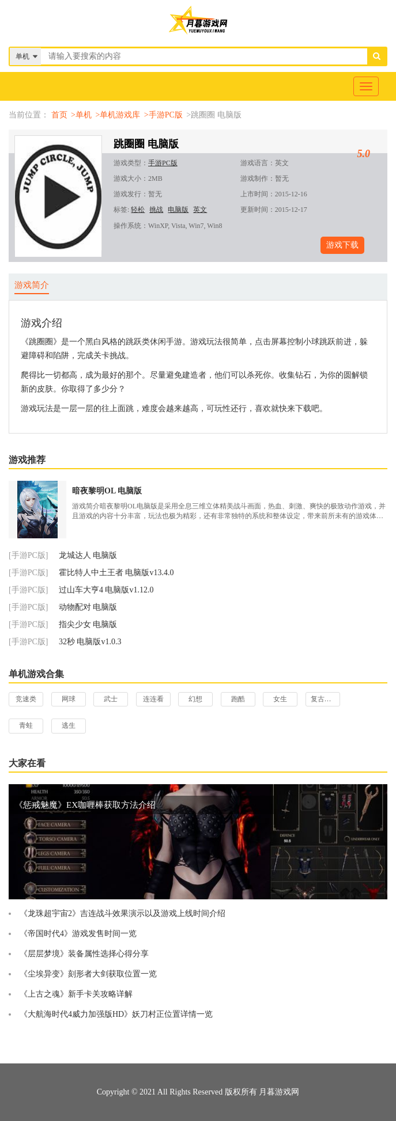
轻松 (138, 210)
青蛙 (26, 725)
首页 (59, 115)
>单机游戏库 (117, 115)
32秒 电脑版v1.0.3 (90, 641)
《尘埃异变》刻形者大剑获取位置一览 (88, 974)
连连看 (153, 699)
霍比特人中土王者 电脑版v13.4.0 (116, 572)
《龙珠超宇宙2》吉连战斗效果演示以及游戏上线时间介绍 (122, 913)
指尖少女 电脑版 (88, 624)
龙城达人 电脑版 (88, 555)
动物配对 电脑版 (88, 607)
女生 (280, 699)
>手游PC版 (163, 115)
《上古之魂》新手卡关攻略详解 (76, 994)
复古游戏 (324, 699)
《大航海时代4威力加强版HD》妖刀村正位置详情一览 (116, 1014)
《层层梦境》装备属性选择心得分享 (84, 953)
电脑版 (178, 210)
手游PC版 (163, 163)
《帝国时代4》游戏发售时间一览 (78, 933)
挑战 (156, 210)
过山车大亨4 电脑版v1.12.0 (106, 590)
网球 (69, 699)
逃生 (69, 725)
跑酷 (238, 699)
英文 (200, 210)
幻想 (195, 699)
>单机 (81, 115)
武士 (111, 699)
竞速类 (26, 699)
